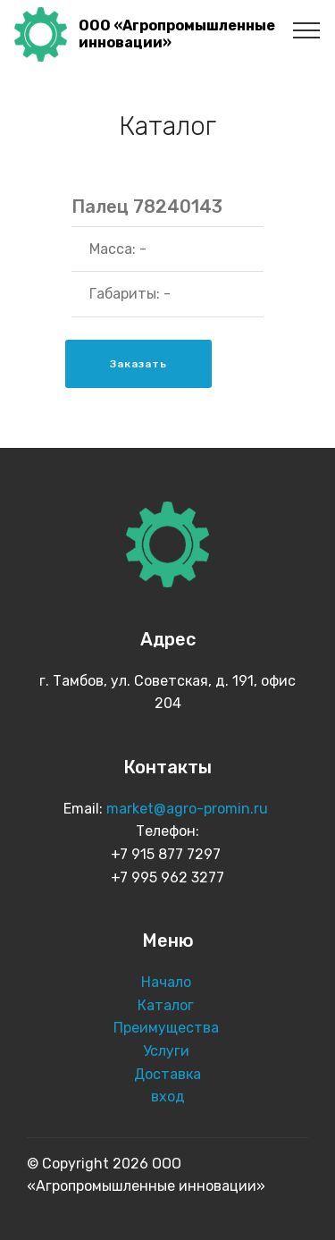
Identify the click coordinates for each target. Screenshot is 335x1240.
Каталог (167, 1005)
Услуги (168, 1050)
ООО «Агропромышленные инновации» (177, 34)
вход (168, 1096)
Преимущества (167, 1027)
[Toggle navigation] (307, 29)
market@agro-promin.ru (189, 808)
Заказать (138, 364)
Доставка (167, 1074)
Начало (166, 982)
